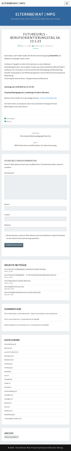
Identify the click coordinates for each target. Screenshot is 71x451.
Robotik (6, 387)
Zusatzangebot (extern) (11, 419)
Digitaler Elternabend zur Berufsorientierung (25, 269)
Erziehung (7, 364)
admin (37, 46)
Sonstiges (11, 118)
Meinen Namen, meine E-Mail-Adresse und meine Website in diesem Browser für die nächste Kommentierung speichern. (35, 236)
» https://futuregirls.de (48, 98)
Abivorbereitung (9, 344)
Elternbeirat (7, 360)
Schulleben (7, 395)
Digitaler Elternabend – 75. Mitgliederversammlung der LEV (30, 275)
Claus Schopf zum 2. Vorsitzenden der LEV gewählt (24, 319)
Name (7, 204)
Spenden (7, 403)
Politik (6, 383)
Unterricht (7, 411)
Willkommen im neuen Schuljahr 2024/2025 (22, 292)
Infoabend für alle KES (14, 287)
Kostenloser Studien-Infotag (17, 281)
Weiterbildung (8, 415)
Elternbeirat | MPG (13, 3)
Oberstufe (7, 379)
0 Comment (48, 46)
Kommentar (9, 173)
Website (7, 225)
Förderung (7, 368)
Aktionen (7, 348)
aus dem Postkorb (10, 352)
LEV (5, 376)
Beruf (9, 121)
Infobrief (6, 372)
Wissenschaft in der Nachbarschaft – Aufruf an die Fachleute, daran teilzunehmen (33, 314)
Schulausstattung (9, 391)
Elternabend (8, 356)
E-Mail (7, 215)
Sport (6, 407)
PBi (5, 314)
